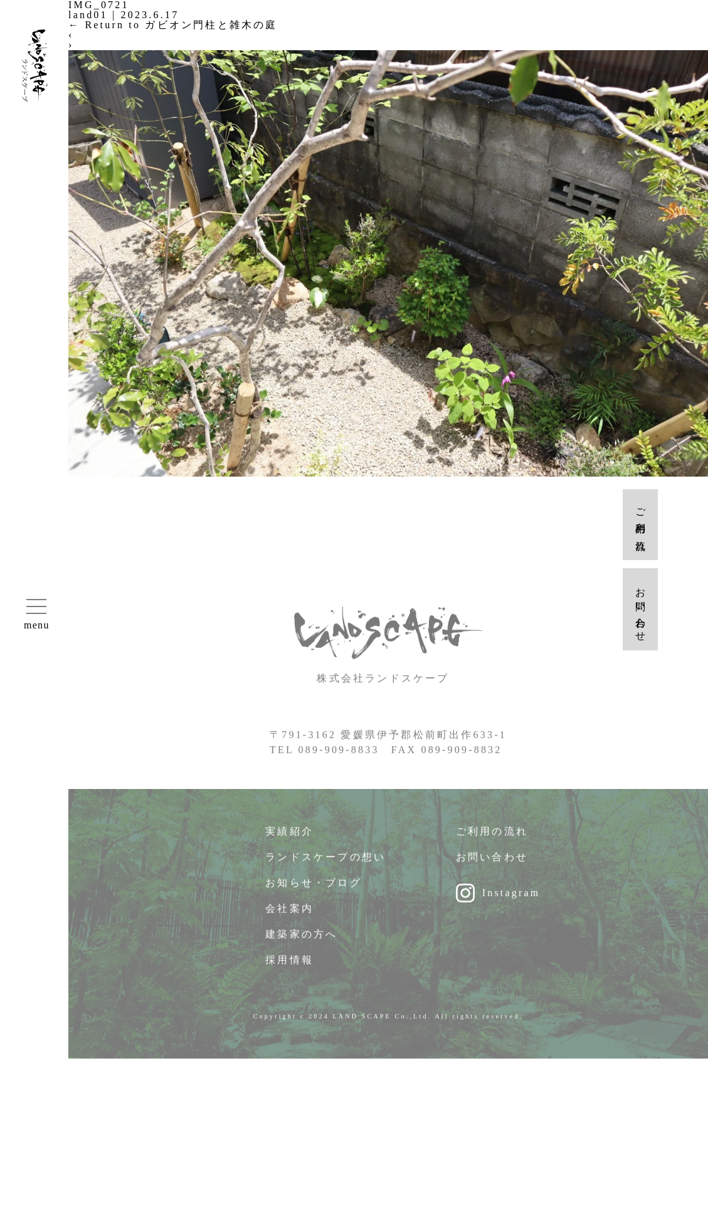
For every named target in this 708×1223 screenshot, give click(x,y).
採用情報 (289, 964)
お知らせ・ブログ (313, 887)
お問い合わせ (492, 861)
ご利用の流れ (492, 835)
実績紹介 (289, 835)
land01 (88, 14)
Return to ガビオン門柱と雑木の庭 (173, 24)
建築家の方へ (301, 938)
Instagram (511, 897)
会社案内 (289, 913)
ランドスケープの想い (325, 861)
